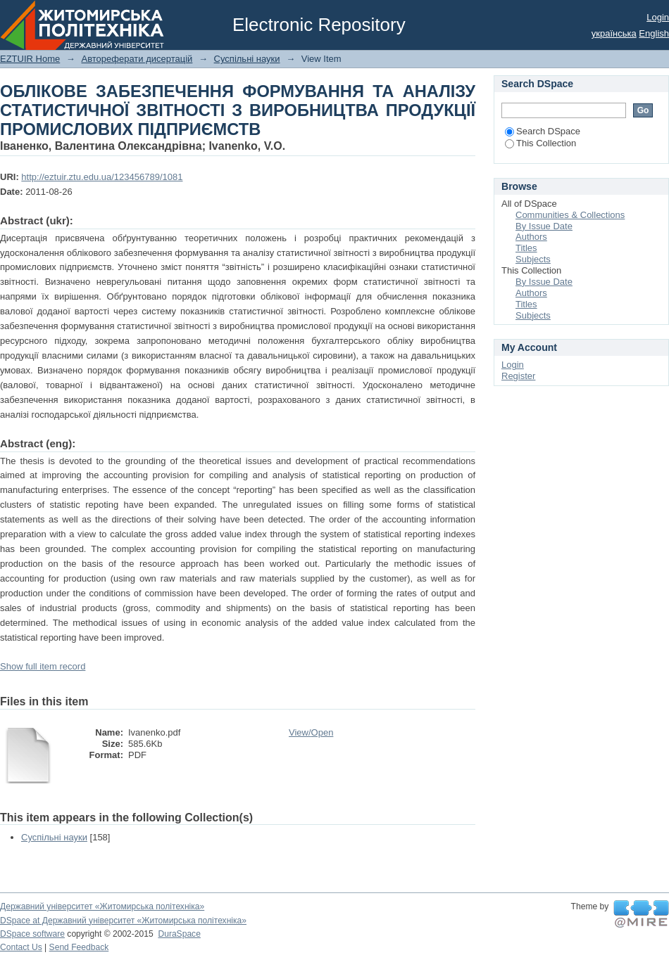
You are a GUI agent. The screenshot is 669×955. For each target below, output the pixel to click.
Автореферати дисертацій (136, 58)
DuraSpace (179, 934)
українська (614, 33)
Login (657, 17)
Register (518, 376)
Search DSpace (542, 131)
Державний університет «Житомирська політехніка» (102, 906)
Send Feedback (79, 947)
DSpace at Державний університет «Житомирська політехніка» (123, 920)
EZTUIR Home (30, 58)
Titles (526, 248)
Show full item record (42, 666)
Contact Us (21, 947)
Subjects (533, 259)
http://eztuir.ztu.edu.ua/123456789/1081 (101, 177)
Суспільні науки (247, 58)
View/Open (311, 732)
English (654, 33)
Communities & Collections (570, 215)
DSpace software (32, 934)
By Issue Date (544, 226)
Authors (531, 236)
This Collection (540, 143)
